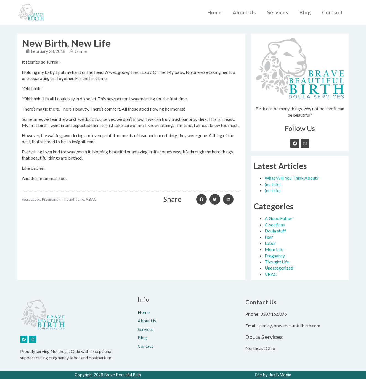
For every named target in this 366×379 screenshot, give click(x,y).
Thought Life (277, 261)
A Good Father (279, 218)
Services (277, 12)
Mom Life (274, 249)
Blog (305, 12)
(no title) (273, 184)
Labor (270, 243)
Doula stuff (275, 230)
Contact (332, 12)
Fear (269, 236)
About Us (244, 12)
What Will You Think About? (292, 178)
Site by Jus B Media (273, 374)
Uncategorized (279, 267)
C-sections (275, 224)
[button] (201, 199)
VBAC (271, 274)
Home (214, 12)
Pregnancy (275, 255)
